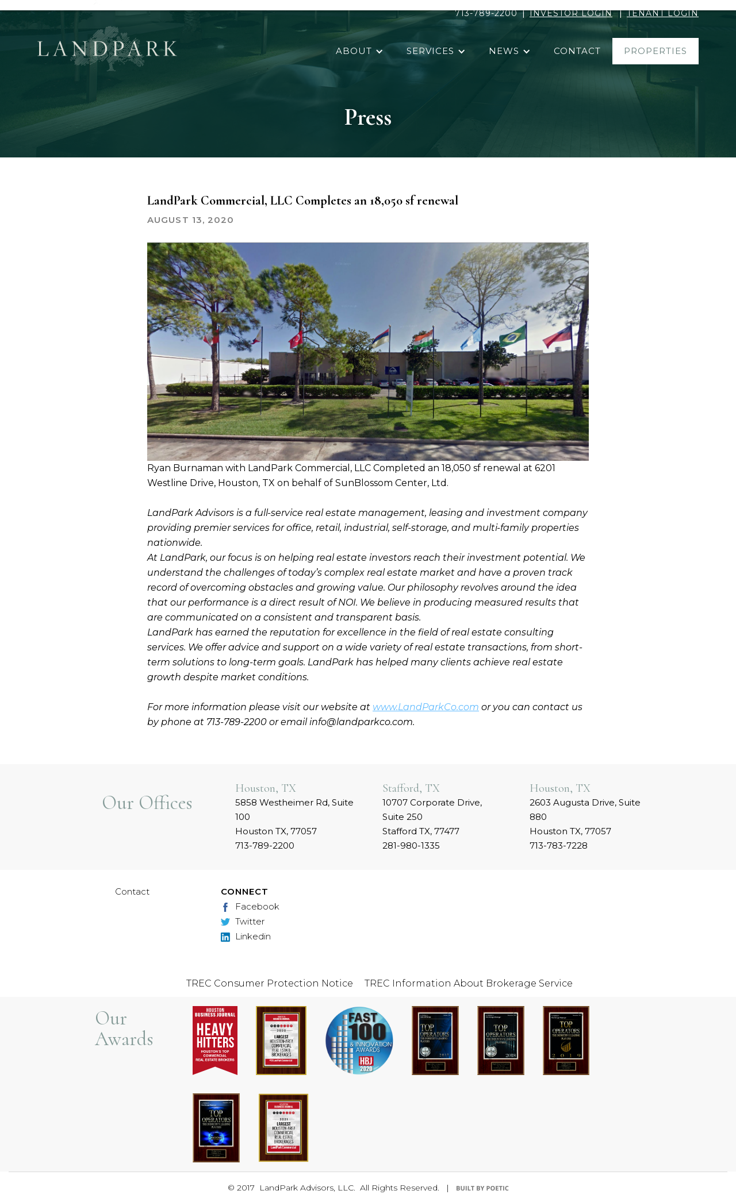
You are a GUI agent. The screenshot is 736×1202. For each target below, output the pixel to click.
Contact (132, 891)
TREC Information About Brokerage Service (469, 983)
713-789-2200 (486, 13)
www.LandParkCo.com (426, 707)
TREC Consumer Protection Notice (269, 983)
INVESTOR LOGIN (571, 13)
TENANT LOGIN (663, 13)
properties (655, 50)
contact (577, 50)
